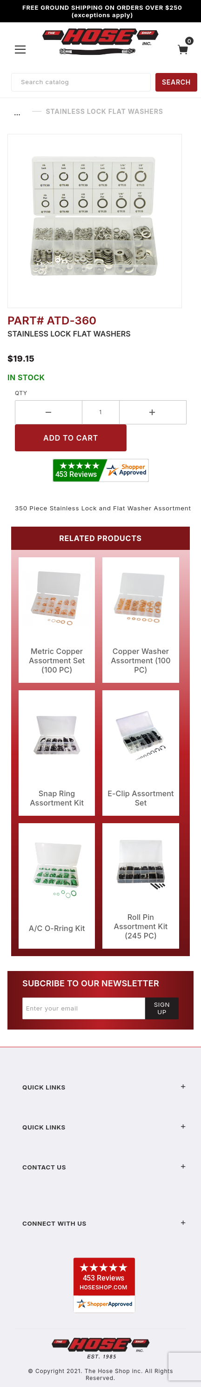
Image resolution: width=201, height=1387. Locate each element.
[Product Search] (81, 82)
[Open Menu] (20, 49)
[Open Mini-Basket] (185, 49)
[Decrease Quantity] (48, 412)
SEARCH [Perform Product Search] (176, 82)
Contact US (104, 1167)
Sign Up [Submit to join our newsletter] (162, 1008)
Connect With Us (104, 1223)
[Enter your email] (83, 1008)
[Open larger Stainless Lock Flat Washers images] (100, 221)
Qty (21, 393)
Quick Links (104, 1087)
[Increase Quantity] (153, 412)
